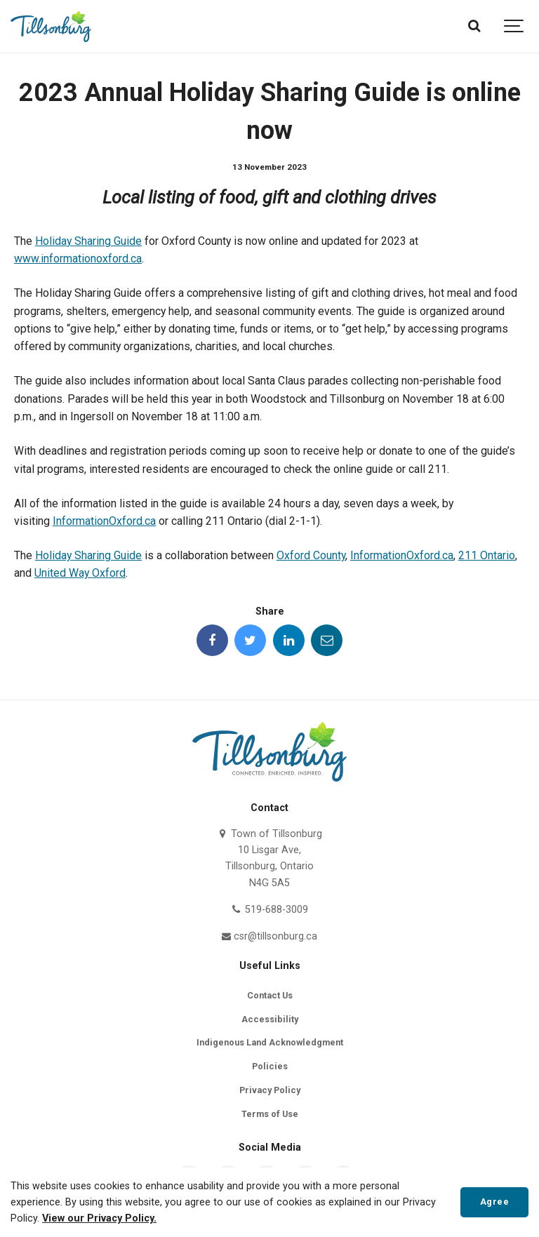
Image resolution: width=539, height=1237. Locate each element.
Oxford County (311, 555)
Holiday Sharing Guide (88, 241)
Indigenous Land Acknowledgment (270, 1042)
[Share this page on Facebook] (212, 640)
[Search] (474, 26)
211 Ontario (486, 555)
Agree (495, 1201)
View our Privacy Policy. (99, 1218)
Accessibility (269, 1019)
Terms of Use (269, 1114)
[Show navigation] (514, 26)
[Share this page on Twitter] (250, 640)
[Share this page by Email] (326, 640)
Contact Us (270, 995)
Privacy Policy (269, 1090)
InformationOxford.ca (104, 521)
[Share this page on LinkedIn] (289, 640)
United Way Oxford (80, 573)
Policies (270, 1066)
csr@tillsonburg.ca (270, 936)
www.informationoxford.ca (78, 258)
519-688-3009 (269, 910)
